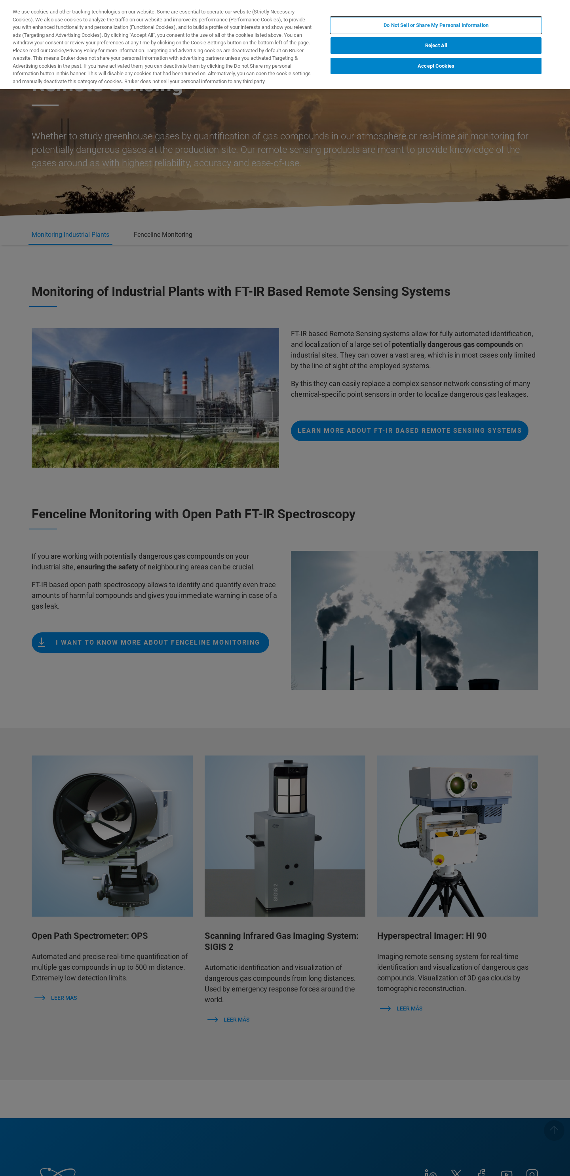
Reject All (436, 45)
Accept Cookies (436, 66)
